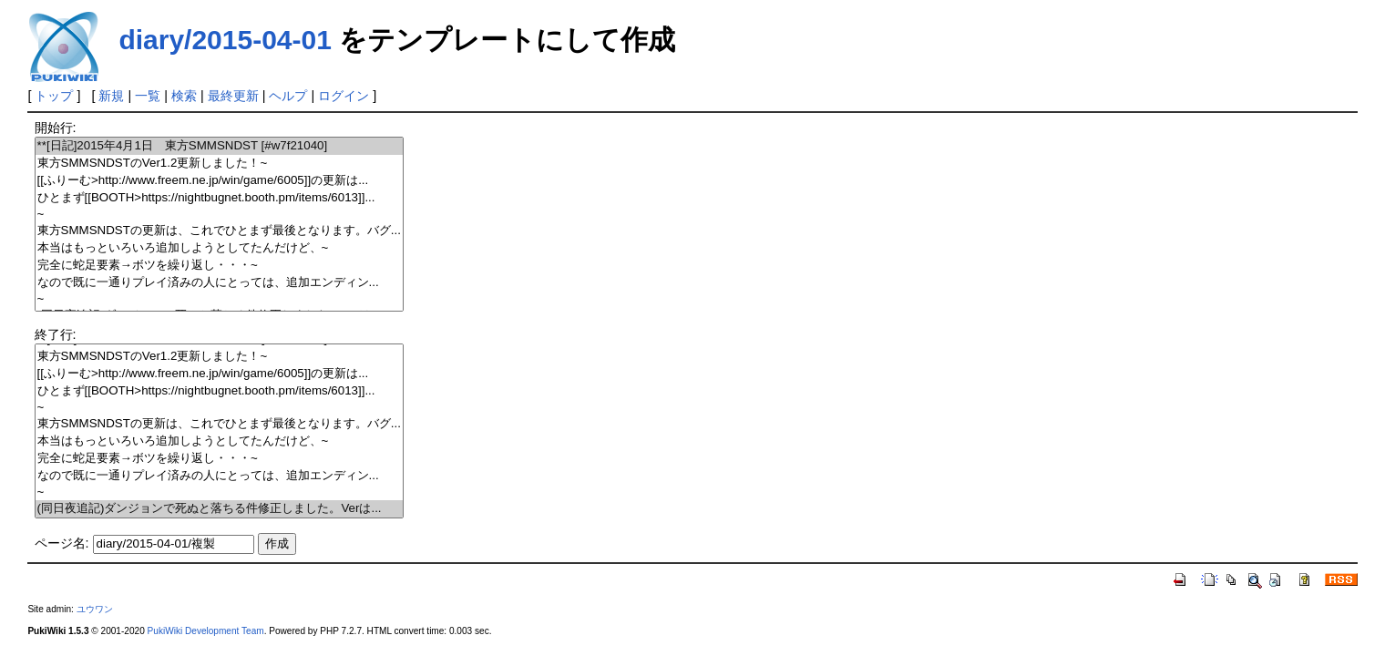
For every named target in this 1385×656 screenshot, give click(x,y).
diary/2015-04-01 (225, 40)
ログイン (343, 95)
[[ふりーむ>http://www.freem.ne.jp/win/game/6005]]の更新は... (219, 181)
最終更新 (233, 95)
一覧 (147, 95)
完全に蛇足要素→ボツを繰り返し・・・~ (219, 265)
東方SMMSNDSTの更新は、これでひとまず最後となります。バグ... (219, 231)
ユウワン (95, 609)
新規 (111, 95)
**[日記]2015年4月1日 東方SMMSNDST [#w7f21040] (219, 146)
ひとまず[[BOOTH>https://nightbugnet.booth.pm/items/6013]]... (219, 198)
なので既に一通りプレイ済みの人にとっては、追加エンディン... (219, 283)
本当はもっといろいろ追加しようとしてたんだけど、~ (219, 248)
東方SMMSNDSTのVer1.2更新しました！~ (219, 163)
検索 (184, 95)
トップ (54, 95)
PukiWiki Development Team (206, 631)
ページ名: (62, 543)
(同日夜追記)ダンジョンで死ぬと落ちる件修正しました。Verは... (219, 509)
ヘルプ (288, 95)
